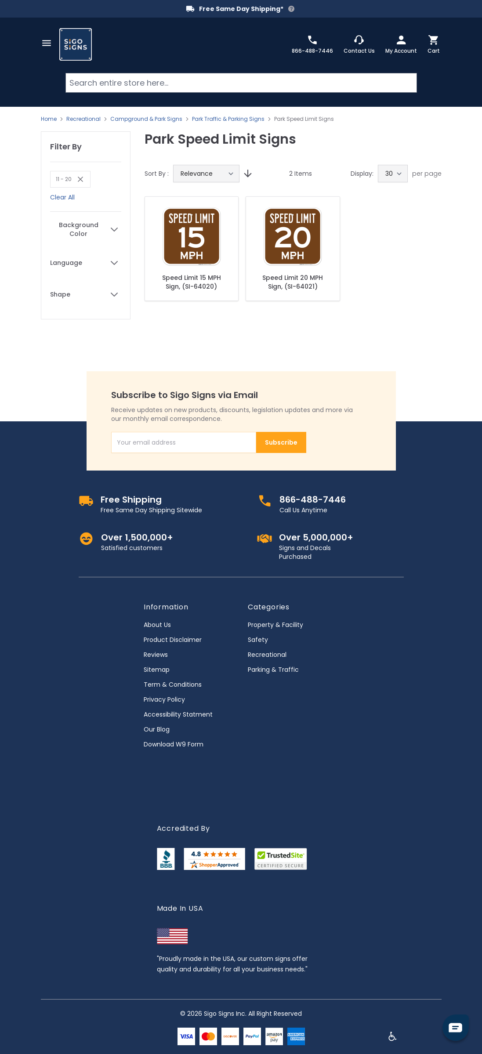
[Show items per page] (393, 173)
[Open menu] (46, 43)
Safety (258, 639)
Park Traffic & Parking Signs (228, 119)
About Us (157, 624)
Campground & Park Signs (146, 119)
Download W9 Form (173, 744)
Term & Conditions (173, 684)
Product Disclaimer (173, 639)
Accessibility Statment (178, 714)
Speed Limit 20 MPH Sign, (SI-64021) (292, 282)
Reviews (156, 654)
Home (49, 119)
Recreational (83, 119)
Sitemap (157, 669)
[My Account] (401, 44)
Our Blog (157, 729)
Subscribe (281, 442)
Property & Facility (275, 624)
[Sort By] (206, 173)
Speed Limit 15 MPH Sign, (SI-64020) (191, 282)
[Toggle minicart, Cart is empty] (434, 44)
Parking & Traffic (273, 669)
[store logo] (75, 44)
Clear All (62, 197)
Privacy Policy (164, 699)
